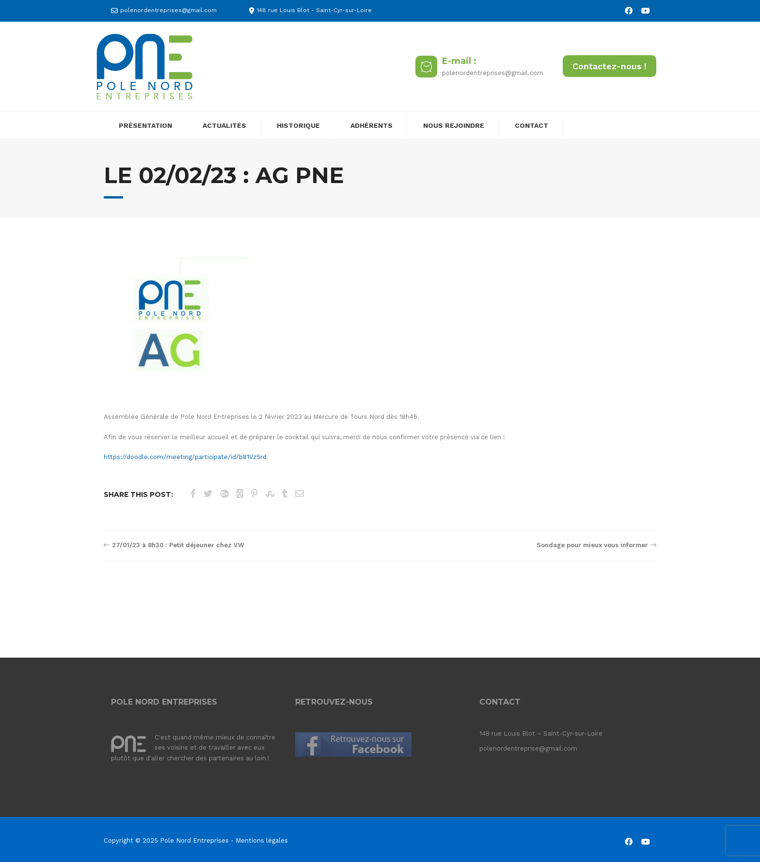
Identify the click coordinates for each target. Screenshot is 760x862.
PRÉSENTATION (145, 125)
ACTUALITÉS (224, 125)
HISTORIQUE (298, 125)
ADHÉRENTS (371, 125)
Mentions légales (262, 840)
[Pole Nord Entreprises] (144, 66)
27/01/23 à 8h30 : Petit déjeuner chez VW (178, 545)
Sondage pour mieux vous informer (592, 545)
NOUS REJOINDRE (453, 125)
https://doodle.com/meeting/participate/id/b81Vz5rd (185, 457)
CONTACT (531, 125)
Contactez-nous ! (609, 66)
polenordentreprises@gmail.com (168, 10)
